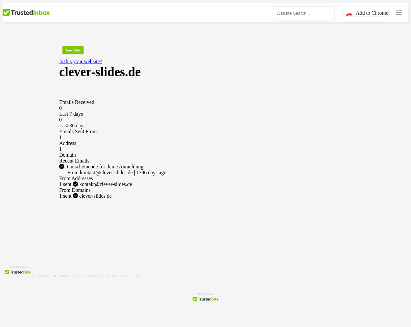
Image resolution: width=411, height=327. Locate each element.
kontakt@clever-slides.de (95, 184)
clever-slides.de (85, 196)
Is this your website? (80, 61)
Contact (110, 276)
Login (137, 276)
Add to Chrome (372, 13)
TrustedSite (65, 276)
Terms (81, 276)
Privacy (95, 276)
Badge (124, 276)
